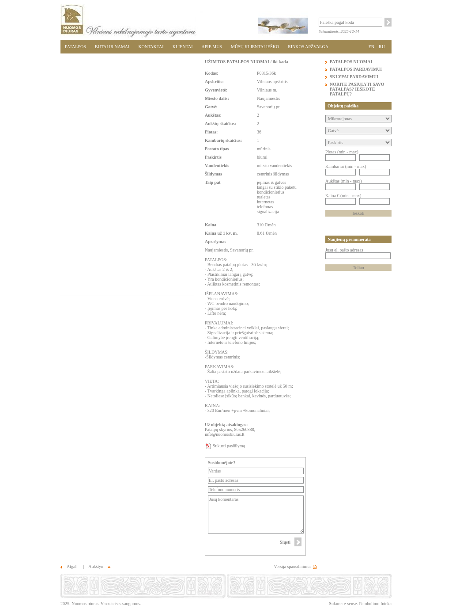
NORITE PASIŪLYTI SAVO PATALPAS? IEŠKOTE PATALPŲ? (357, 89)
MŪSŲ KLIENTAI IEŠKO (255, 46)
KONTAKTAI (150, 46)
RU (382, 46)
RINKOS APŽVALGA (308, 46)
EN (371, 46)
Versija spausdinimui (292, 566)
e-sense (350, 603)
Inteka (386, 603)
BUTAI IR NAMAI (112, 46)
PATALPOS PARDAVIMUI (356, 69)
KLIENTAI (183, 46)
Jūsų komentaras (256, 514)
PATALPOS (75, 46)
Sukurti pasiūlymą (229, 445)
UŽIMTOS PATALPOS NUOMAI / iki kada (246, 61)
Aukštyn (99, 566)
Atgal (68, 566)
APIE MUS (212, 46)
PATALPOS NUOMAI (351, 61)
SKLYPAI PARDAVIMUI (354, 76)
